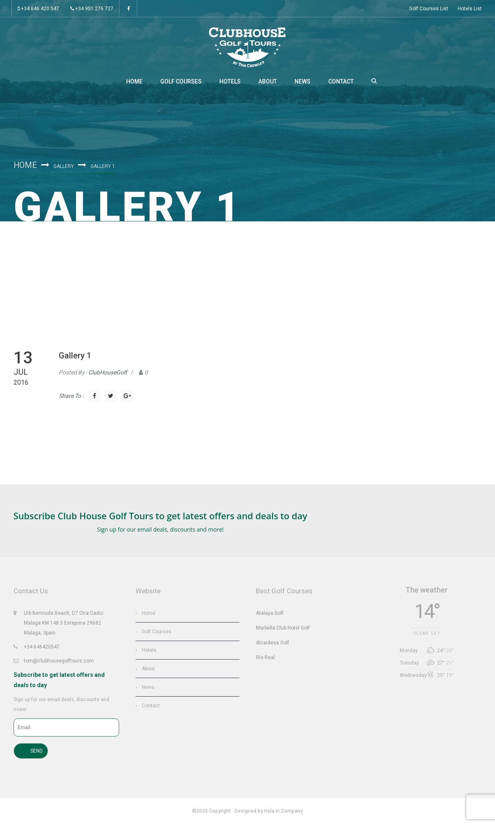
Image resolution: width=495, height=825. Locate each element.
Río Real (265, 658)
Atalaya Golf (269, 614)
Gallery (64, 167)
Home (134, 82)
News (303, 82)
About (267, 82)
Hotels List (470, 9)
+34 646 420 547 (38, 9)
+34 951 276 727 (91, 9)
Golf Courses (181, 82)
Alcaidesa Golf (272, 643)
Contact (341, 82)
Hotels (230, 82)
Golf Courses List (428, 9)
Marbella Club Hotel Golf (283, 629)
